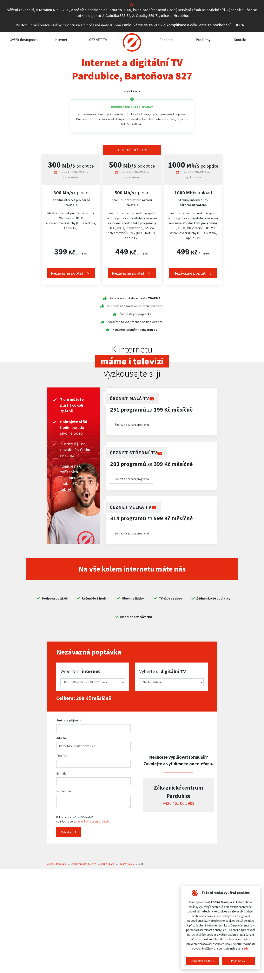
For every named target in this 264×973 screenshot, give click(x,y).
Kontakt (240, 39)
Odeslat (69, 832)
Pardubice (107, 864)
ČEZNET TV (98, 39)
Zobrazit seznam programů (131, 425)
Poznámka (64, 791)
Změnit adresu (132, 90)
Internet (61, 39)
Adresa (61, 738)
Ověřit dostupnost (24, 39)
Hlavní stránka (56, 864)
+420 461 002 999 (178, 803)
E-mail (61, 773)
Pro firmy (203, 39)
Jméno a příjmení (68, 720)
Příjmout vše (238, 961)
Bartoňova (127, 864)
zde (246, 948)
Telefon (61, 756)
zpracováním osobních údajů (91, 821)
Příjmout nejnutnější (202, 961)
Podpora (166, 39)
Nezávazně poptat (71, 273)
